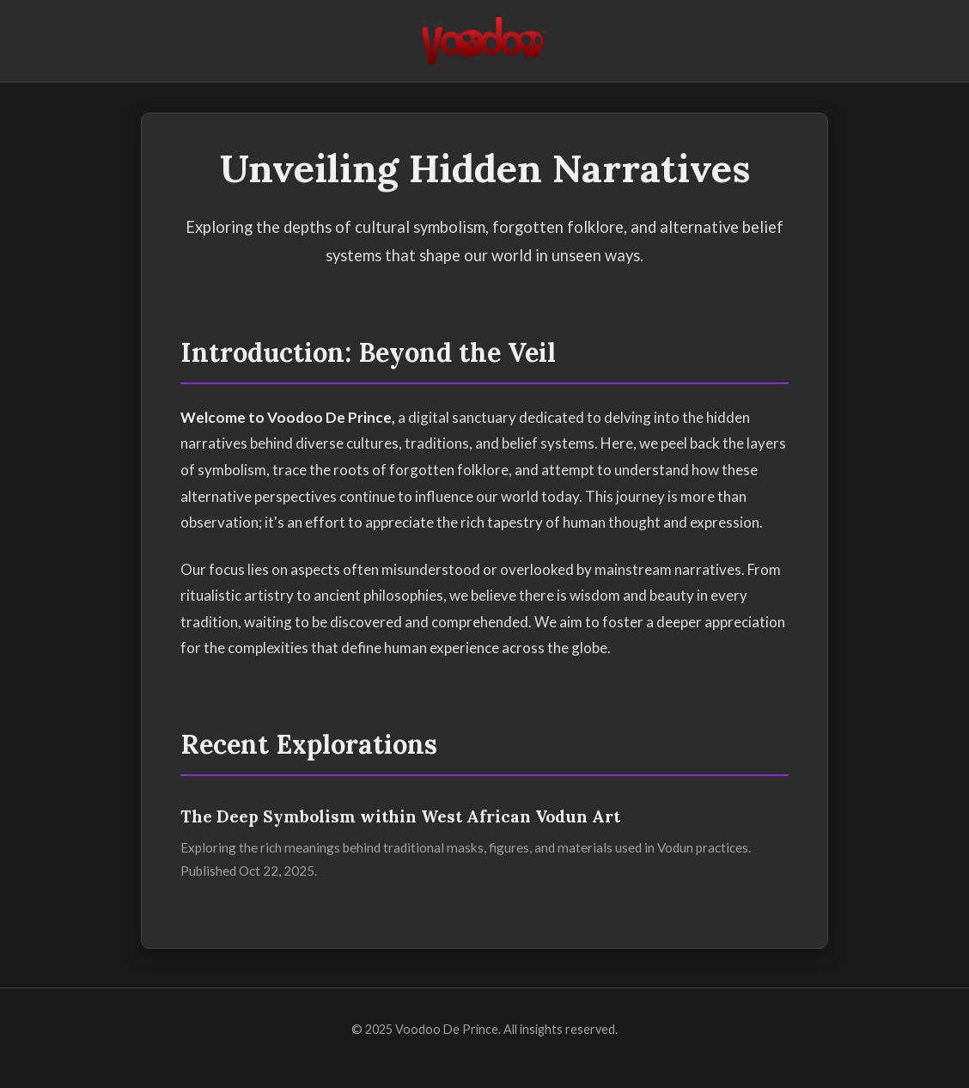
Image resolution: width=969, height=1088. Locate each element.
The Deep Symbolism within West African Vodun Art (400, 816)
